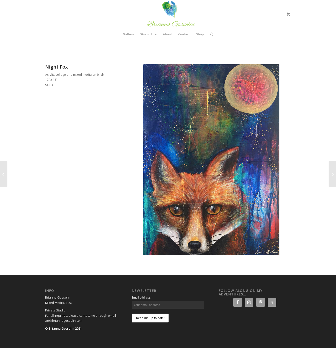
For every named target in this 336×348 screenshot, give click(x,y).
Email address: (141, 297)
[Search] (210, 34)
